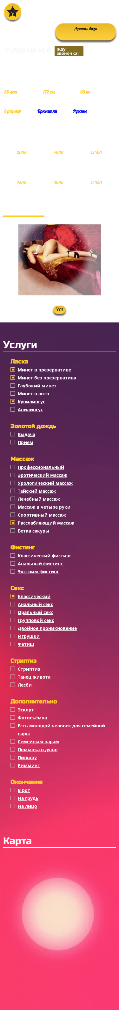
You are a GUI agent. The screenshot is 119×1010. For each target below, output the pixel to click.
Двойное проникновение (47, 628)
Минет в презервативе (44, 370)
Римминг (29, 765)
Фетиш (26, 644)
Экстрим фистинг (38, 572)
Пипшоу (27, 757)
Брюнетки (47, 111)
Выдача (26, 434)
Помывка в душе (37, 749)
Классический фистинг (44, 556)
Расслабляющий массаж (46, 523)
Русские (80, 111)
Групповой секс (36, 620)
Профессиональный (41, 467)
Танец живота (34, 677)
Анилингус (30, 409)
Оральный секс (35, 612)
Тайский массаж (37, 491)
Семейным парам (38, 741)
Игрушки (29, 636)
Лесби (25, 685)
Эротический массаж (42, 475)
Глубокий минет (37, 386)
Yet (59, 309)
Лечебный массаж (39, 499)
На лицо (27, 806)
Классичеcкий (34, 596)
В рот (24, 790)
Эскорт (26, 710)
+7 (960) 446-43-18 (43, 51)
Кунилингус (31, 402)
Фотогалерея (23, 209)
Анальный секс (35, 604)
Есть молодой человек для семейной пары (61, 730)
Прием (25, 442)
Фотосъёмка (32, 718)
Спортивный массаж (42, 515)
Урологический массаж (45, 483)
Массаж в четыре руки (44, 507)
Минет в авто (33, 394)
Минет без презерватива (47, 378)
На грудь (28, 798)
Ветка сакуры (33, 531)
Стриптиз (29, 669)
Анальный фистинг (40, 564)
